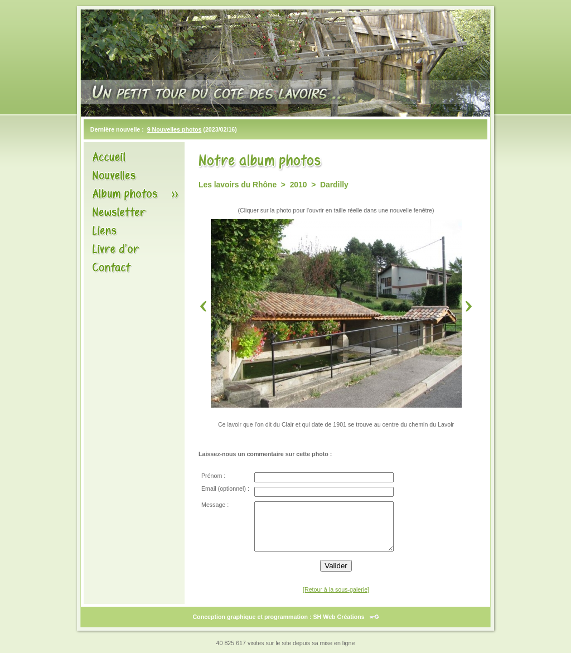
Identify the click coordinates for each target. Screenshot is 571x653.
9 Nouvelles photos (174, 129)
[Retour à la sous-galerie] (336, 589)
